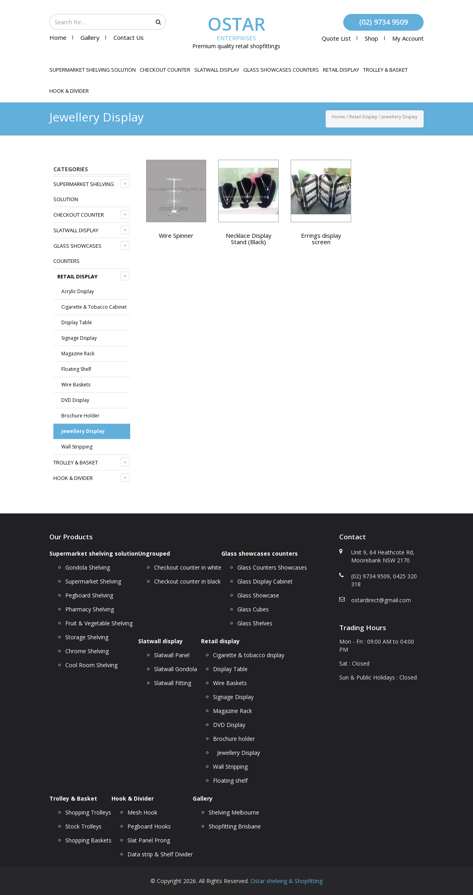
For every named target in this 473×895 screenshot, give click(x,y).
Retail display (341, 69)
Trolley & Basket (385, 69)
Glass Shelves (254, 623)
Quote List (336, 38)
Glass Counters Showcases (272, 567)
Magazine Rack (77, 353)
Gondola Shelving (87, 567)
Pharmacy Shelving (89, 609)
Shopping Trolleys (88, 812)
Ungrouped (154, 553)
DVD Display (75, 400)
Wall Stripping (76, 446)
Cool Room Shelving (91, 665)
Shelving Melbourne (234, 812)
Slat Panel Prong (148, 840)
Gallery (90, 37)
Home (57, 37)
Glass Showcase (258, 595)
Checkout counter (165, 69)
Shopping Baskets (88, 840)
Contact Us (128, 37)
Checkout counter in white (187, 567)
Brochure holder (80, 415)
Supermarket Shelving (93, 581)
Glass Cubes (253, 609)
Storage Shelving (86, 637)
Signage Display (79, 338)
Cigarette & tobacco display (248, 655)
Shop (371, 38)
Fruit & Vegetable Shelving (99, 623)
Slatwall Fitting (172, 683)
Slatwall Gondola (175, 669)
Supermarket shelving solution (92, 69)
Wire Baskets (75, 384)
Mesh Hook (142, 812)
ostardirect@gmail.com (381, 600)
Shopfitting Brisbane (235, 826)
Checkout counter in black (187, 581)
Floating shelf (76, 369)
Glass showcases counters (281, 69)
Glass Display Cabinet (265, 581)
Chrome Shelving (87, 651)
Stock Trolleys (83, 826)
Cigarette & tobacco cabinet (94, 307)
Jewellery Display (83, 431)
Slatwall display (216, 69)
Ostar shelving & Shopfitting (286, 881)
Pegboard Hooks (149, 826)
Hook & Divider (69, 90)
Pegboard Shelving (89, 595)
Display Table (76, 322)
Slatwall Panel (172, 655)
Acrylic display (77, 291)
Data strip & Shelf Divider (160, 854)
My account (408, 38)
